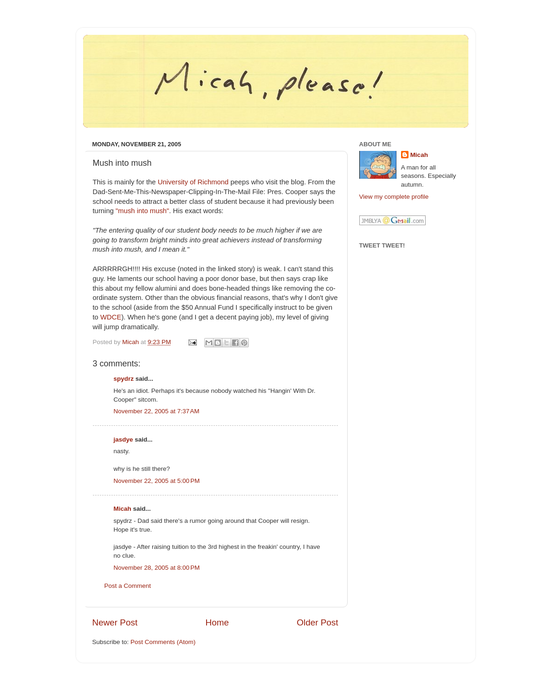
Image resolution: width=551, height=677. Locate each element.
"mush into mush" (142, 211)
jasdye (123, 439)
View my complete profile (394, 196)
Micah (122, 508)
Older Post (317, 622)
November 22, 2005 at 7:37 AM (157, 411)
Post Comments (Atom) (162, 641)
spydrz (124, 378)
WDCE (110, 317)
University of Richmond (193, 182)
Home (217, 622)
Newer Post (115, 622)
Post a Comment (127, 585)
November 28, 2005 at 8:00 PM (157, 567)
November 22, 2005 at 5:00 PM (157, 480)
